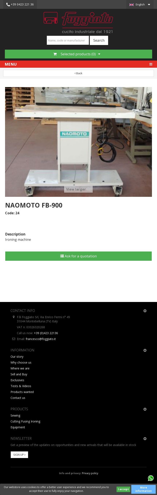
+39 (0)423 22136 (46, 333)
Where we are (20, 368)
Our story (17, 357)
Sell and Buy (19, 374)
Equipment (18, 427)
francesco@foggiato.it (41, 339)
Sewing (15, 415)
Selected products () (76, 54)
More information (143, 489)
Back (78, 73)
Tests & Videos (21, 386)
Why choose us (21, 362)
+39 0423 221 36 (20, 4)
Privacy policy (90, 473)
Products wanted (22, 392)
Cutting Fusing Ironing (25, 421)
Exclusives (17, 380)
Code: (10, 213)
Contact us (18, 398)
